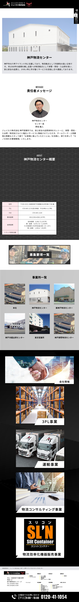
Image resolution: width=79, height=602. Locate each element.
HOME (27, 573)
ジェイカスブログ (33, 577)
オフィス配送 (43, 575)
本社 (42, 584)
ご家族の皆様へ (55, 588)
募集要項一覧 (54, 585)
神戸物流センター (44, 585)
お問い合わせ (63, 582)
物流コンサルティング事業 (46, 579)
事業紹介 (39, 573)
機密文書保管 (43, 577)
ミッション (28, 582)
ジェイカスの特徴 (55, 584)
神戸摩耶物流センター (45, 589)
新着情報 (31, 575)
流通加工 (65, 575)
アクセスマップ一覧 (44, 591)
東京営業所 (43, 588)
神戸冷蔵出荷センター (45, 590)
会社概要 (39, 582)
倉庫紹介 (62, 573)
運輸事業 (42, 578)
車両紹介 (51, 573)
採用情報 (51, 582)
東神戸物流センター (44, 586)
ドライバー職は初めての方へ (57, 586)
